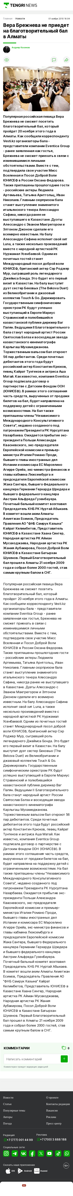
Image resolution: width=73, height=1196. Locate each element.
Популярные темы (14, 1110)
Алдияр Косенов (21, 47)
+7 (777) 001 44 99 (20, 1139)
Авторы (7, 1117)
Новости (8, 1097)
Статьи (7, 1104)
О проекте (52, 1097)
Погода (7, 1123)
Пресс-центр (53, 1123)
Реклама (51, 1117)
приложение (27, 1164)
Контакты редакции (58, 1104)
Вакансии (52, 1110)
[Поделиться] (66, 59)
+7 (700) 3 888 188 (53, 1139)
